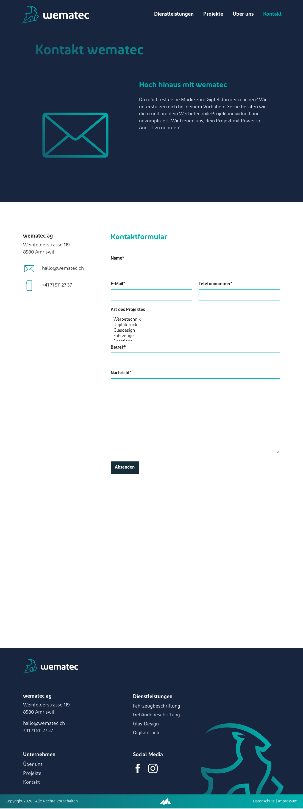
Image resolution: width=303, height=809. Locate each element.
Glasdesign (195, 331)
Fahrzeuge (195, 337)
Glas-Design (146, 724)
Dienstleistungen (173, 14)
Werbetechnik (195, 320)
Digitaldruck (195, 326)
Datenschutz (264, 802)
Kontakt (272, 14)
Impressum (287, 802)
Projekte (213, 14)
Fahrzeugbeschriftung (156, 706)
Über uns (242, 14)
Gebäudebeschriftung (156, 715)
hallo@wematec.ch (44, 724)
